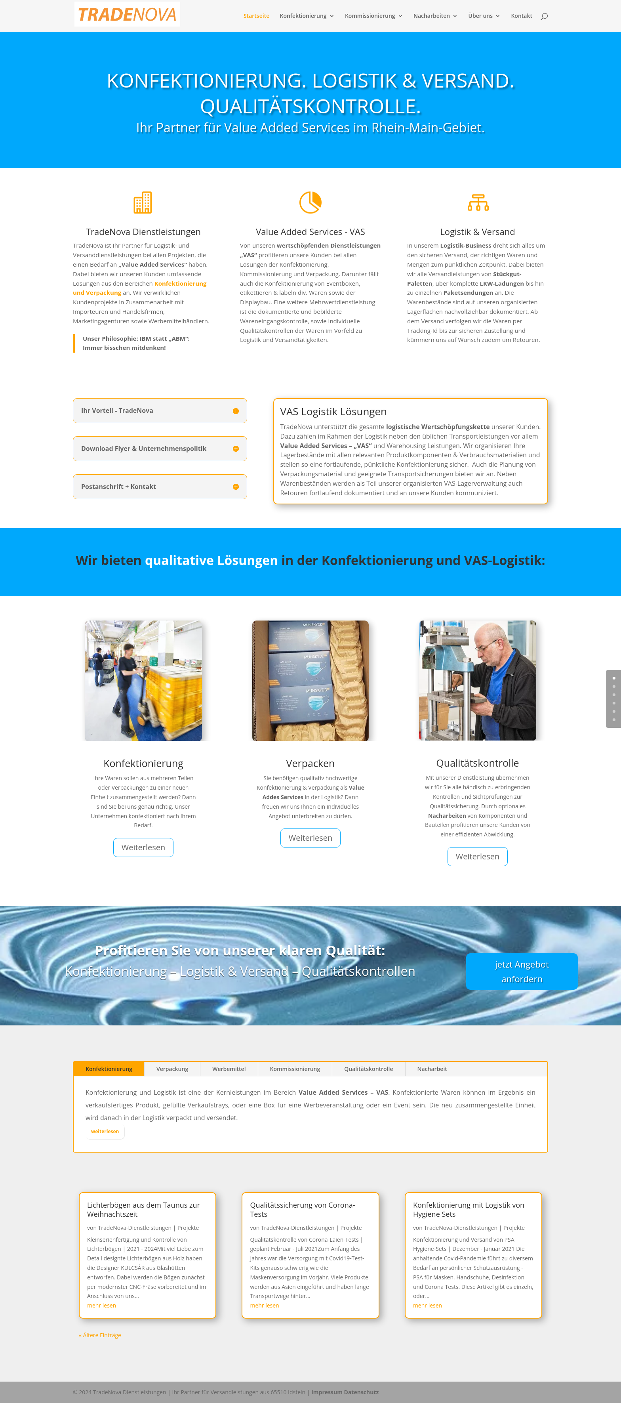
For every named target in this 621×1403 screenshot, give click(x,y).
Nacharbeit (432, 1069)
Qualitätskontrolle (368, 1069)
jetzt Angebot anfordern (522, 971)
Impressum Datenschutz (345, 1392)
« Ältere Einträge (100, 1335)
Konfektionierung (303, 16)
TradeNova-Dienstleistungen (135, 1227)
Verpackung (172, 1069)
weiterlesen (105, 1131)
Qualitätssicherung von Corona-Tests (302, 1209)
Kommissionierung (370, 16)
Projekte (188, 1227)
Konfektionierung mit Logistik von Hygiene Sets (468, 1209)
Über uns (481, 16)
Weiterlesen (144, 847)
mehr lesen (101, 1305)
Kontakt (521, 16)
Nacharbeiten (431, 16)
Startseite (256, 16)
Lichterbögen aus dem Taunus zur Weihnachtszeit (143, 1209)
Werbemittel (229, 1069)
